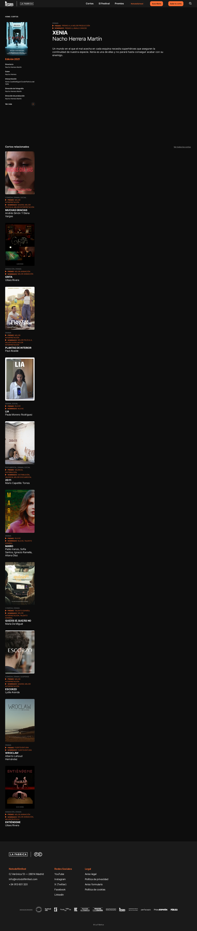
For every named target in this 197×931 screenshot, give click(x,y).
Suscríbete (156, 4)
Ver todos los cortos (182, 147)
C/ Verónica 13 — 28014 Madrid (26, 873)
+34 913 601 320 (18, 884)
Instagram (60, 879)
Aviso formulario (94, 884)
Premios (119, 3)
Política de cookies (95, 889)
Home (7, 17)
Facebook (59, 889)
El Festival (104, 3)
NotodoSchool (137, 4)
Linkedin (59, 894)
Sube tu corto (176, 4)
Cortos (89, 3)
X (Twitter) (60, 884)
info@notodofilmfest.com (23, 879)
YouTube (59, 873)
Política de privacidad (96, 879)
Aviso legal (90, 873)
